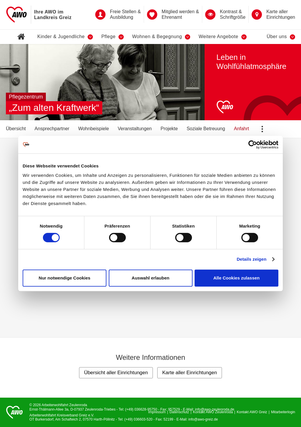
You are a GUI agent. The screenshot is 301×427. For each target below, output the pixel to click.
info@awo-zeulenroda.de (214, 409)
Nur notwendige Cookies (65, 277)
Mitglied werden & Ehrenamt (173, 14)
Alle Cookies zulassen (236, 277)
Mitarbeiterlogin (283, 412)
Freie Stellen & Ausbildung (118, 14)
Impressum (156, 412)
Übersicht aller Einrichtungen (116, 372)
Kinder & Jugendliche (65, 37)
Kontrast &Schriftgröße (225, 14)
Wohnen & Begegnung (161, 37)
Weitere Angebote (223, 37)
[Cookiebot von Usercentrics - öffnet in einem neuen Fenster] (252, 144)
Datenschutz (179, 412)
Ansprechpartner (52, 128)
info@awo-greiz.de (203, 419)
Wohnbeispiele (93, 128)
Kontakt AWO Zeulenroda (213, 412)
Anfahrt (241, 128)
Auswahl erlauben (150, 277)
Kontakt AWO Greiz (252, 412)
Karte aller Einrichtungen (273, 14)
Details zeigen (251, 259)
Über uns (281, 37)
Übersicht (16, 128)
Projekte (169, 128)
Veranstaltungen (135, 128)
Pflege (112, 37)
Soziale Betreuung (206, 128)
